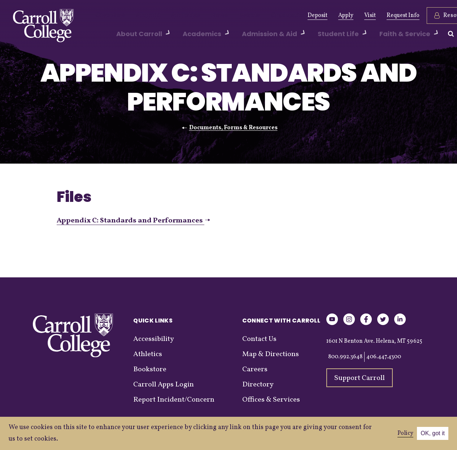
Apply (316, 16)
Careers (254, 369)
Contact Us (259, 339)
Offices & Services (271, 400)
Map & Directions (270, 354)
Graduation (263, 16)
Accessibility (153, 339)
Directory (258, 385)
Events (228, 16)
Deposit (288, 16)
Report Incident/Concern (173, 400)
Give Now (107, 16)
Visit (340, 16)
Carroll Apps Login (163, 385)
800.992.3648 (345, 357)
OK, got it (433, 433)
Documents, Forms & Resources (233, 128)
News (202, 16)
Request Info (373, 16)
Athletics (172, 16)
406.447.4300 (383, 357)
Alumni (141, 16)
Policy (405, 433)
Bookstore (149, 369)
